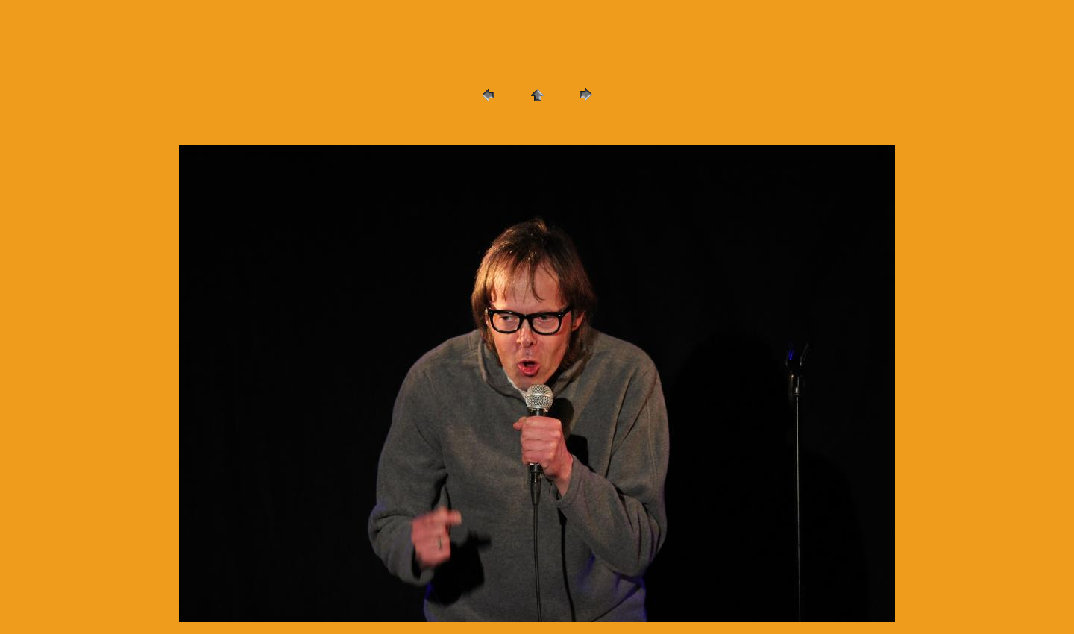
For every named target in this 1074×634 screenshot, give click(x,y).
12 (426, 125)
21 (634, 125)
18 (564, 125)
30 (840, 125)
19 (587, 125)
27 (772, 125)
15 (496, 125)
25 (725, 125)
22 (657, 125)
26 (749, 125)
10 (380, 125)
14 (473, 125)
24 (702, 125)
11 (403, 125)
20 (611, 125)
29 (817, 125)
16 (519, 125)
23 (679, 125)
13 (449, 125)
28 (795, 125)
